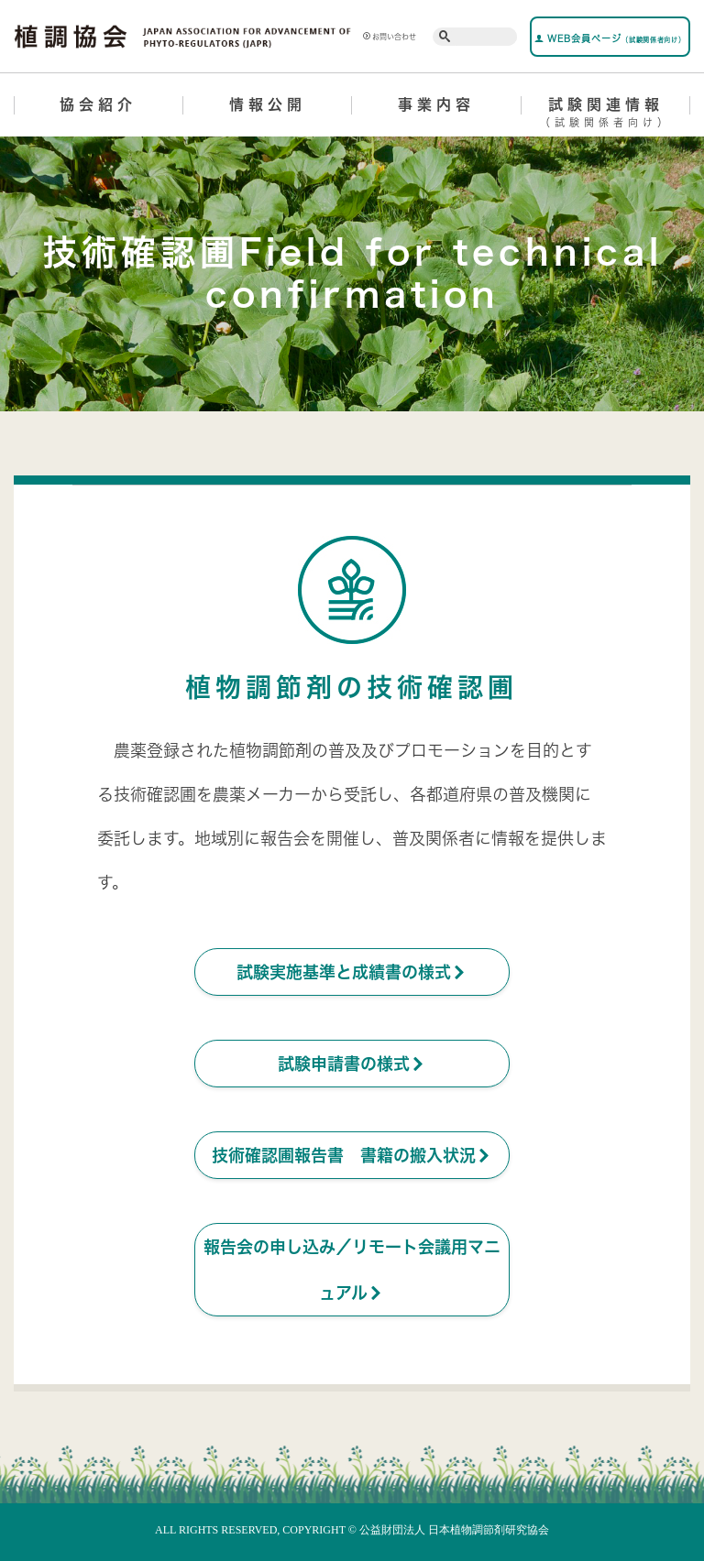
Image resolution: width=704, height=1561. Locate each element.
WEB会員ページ (609, 38)
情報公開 (267, 104)
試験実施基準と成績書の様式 (352, 972)
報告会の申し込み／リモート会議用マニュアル (352, 1271)
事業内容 (436, 104)
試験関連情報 (606, 115)
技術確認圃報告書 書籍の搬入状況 (352, 1155)
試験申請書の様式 (352, 1063)
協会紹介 (98, 104)
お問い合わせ (389, 36)
